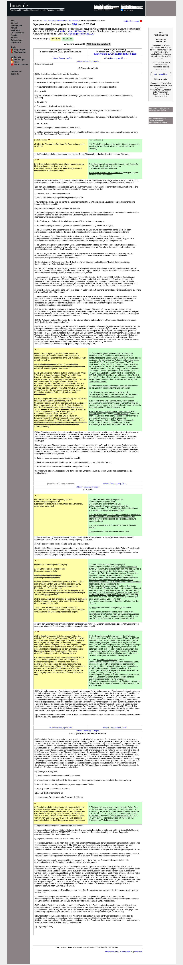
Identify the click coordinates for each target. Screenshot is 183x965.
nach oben (138, 952)
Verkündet (15, 30)
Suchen (14, 23)
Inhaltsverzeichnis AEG (58, 20)
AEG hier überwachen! (98, 44)
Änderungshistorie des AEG (80, 34)
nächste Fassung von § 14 (115, 728)
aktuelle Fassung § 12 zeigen (87, 487)
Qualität (14, 35)
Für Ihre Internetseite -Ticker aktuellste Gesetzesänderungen (158, 120)
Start (13, 20)
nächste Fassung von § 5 (115, 58)
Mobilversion (20, 52)
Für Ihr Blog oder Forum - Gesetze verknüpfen (159, 109)
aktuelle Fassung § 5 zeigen (88, 61)
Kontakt (14, 38)
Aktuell (14, 28)
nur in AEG (128, 11)
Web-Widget (19, 59)
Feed (16, 62)
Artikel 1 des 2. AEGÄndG (72, 31)
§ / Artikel (98, 10)
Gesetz (106, 10)
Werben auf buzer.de (16, 73)
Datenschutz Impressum (16, 41)
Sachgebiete (16, 25)
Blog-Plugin (19, 50)
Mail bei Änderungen (132, 21)
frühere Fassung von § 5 (61, 58)
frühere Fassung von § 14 (60, 728)
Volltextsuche (127, 5)
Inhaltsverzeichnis (112, 952)
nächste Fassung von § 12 (115, 484)
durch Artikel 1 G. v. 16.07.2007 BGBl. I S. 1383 (115, 54)
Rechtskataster (21, 64)
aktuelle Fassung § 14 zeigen (87, 731)
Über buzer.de (17, 33)
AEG (74, 24)
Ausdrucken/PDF (126, 952)
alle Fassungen (74, 20)
